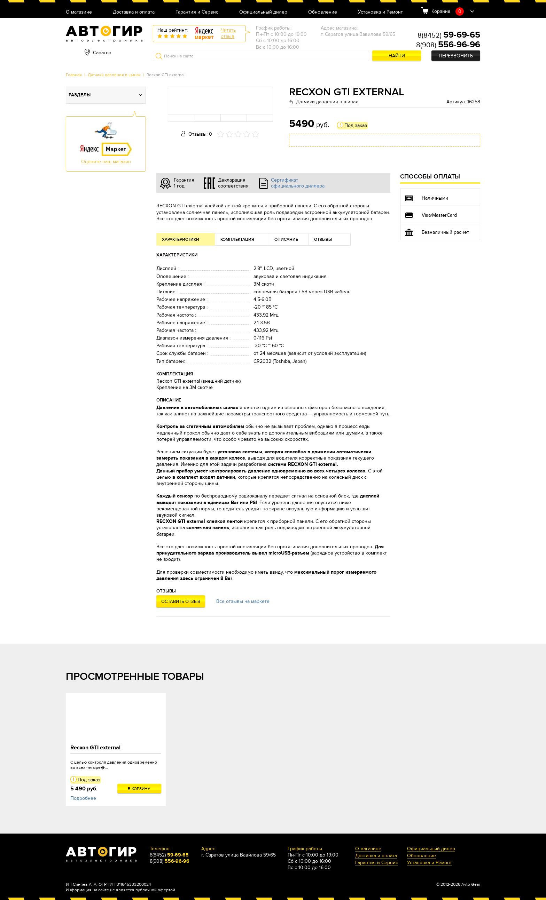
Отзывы (323, 239)
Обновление (322, 12)
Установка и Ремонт (380, 12)
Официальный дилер (263, 12)
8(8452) (449, 35)
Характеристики (180, 239)
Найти (397, 56)
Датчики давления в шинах (114, 74)
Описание (286, 239)
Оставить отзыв (180, 601)
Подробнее (83, 798)
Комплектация (237, 239)
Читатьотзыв (228, 33)
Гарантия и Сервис (197, 12)
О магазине (79, 12)
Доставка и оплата (134, 12)
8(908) (448, 45)
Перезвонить (456, 56)
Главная (74, 74)
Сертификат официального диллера (298, 183)
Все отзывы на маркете (243, 601)
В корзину (139, 788)
